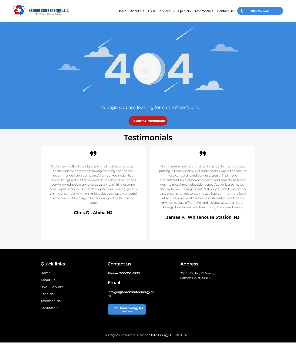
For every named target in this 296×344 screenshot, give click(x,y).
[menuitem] (122, 12)
